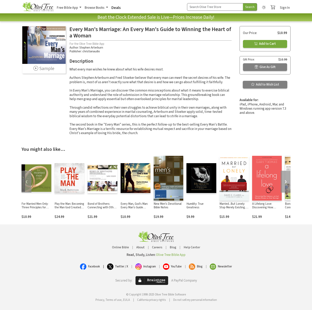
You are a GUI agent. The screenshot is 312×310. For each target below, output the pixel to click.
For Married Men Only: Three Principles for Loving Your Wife (34, 207)
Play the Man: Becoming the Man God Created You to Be (69, 207)
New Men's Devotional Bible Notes (167, 206)
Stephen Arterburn (91, 48)
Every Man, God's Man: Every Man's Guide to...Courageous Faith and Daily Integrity (134, 209)
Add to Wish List (265, 84)
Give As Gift (265, 67)
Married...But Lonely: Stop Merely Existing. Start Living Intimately (233, 207)
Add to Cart (265, 43)
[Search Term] (215, 7)
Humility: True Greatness (195, 206)
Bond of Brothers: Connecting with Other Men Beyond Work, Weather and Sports (102, 209)
